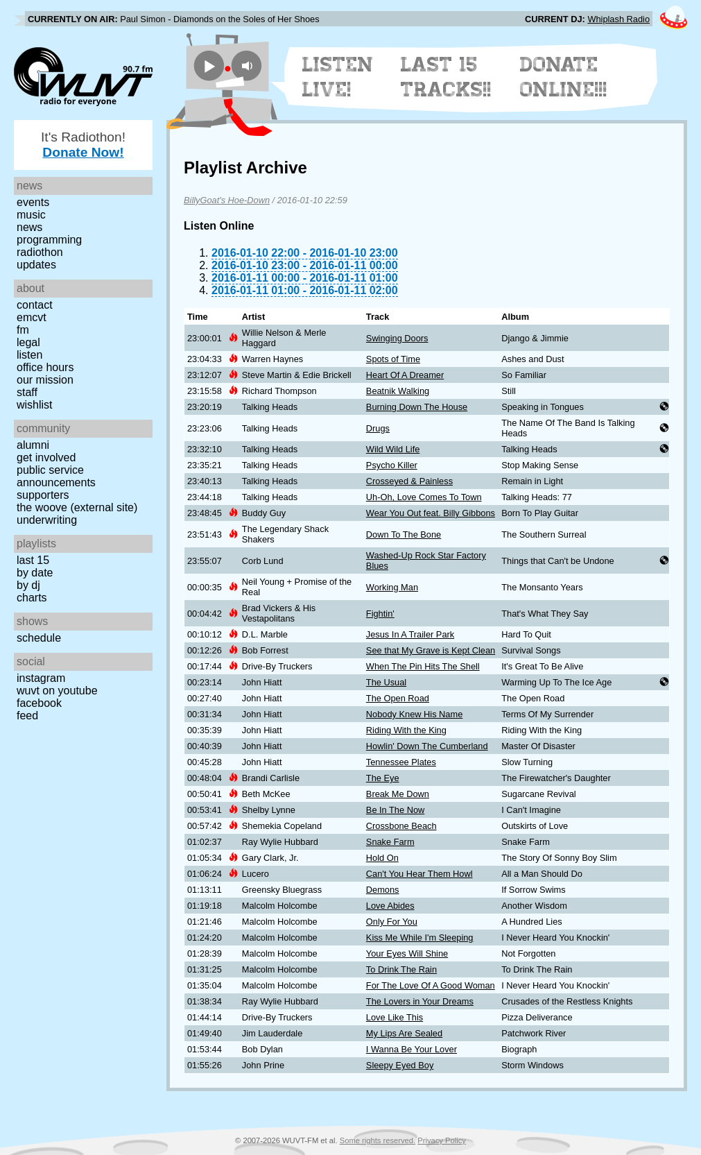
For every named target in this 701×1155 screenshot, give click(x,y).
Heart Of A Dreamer (405, 375)
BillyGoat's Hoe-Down (227, 200)
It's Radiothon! (83, 145)
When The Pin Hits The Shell (423, 666)
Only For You (391, 921)
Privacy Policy (441, 1140)
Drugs (378, 428)
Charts (32, 598)
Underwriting (47, 520)
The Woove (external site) (77, 507)
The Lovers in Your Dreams (420, 1001)
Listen (29, 355)
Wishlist (35, 405)
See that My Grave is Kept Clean (430, 650)
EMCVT (31, 317)
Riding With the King (406, 730)
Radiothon (40, 252)
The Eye (382, 778)
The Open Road (397, 698)
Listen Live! (338, 77)
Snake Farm (390, 842)
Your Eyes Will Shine (407, 953)
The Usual (386, 682)
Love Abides (390, 905)
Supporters (43, 495)
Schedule (39, 638)
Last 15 (33, 560)
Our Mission (45, 380)
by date (35, 573)
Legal (28, 342)
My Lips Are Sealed (404, 1033)
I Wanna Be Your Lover (411, 1049)
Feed (27, 715)
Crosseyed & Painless (409, 481)
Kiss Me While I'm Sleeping (420, 937)
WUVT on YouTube (57, 690)
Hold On (382, 858)
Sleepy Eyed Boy (399, 1065)
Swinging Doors (397, 338)
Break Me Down (397, 794)
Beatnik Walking (397, 391)
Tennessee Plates (401, 762)
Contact (35, 305)
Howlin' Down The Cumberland (427, 746)
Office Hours (45, 367)
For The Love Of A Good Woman (430, 985)
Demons (382, 889)
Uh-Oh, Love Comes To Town (424, 497)
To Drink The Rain (401, 969)
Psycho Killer (391, 465)
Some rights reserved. (377, 1140)
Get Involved (46, 457)
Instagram (41, 678)
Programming (49, 240)
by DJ (28, 585)
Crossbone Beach (401, 826)
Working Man (392, 587)
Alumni (33, 445)
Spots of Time (393, 359)
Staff (27, 392)
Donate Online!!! (563, 77)
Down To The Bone (403, 534)
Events (33, 202)
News (29, 227)
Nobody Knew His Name (414, 714)
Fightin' (380, 613)
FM (23, 330)
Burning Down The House (416, 407)
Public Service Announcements (56, 476)
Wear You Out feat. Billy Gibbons (430, 513)
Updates (36, 265)
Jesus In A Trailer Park (410, 634)
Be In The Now (395, 810)
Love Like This (394, 1017)
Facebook (39, 703)
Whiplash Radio (618, 19)
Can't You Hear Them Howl (419, 874)
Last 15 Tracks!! (446, 77)
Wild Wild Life (393, 449)
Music (31, 215)
